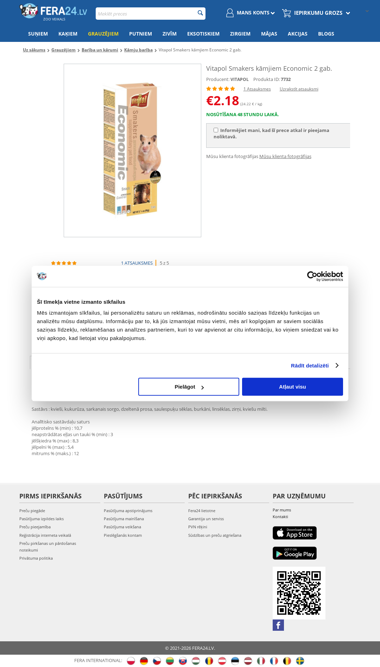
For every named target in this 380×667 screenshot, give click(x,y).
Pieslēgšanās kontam (123, 535)
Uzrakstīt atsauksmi (299, 89)
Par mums (282, 509)
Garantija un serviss (206, 518)
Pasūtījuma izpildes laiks (41, 518)
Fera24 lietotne (201, 510)
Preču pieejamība (35, 526)
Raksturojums (100, 361)
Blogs (326, 33)
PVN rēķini (197, 526)
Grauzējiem (103, 33)
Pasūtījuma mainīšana (124, 518)
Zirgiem (240, 33)
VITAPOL (239, 79)
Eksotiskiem (203, 33)
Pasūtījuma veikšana (122, 526)
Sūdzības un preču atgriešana (214, 535)
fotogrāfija (202, 361)
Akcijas (298, 33)
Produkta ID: (266, 79)
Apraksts (51, 361)
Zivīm (170, 33)
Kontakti (280, 516)
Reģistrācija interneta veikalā (45, 535)
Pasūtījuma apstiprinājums (128, 510)
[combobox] (150, 13)
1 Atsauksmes (257, 89)
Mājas (269, 33)
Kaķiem (67, 33)
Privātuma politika (36, 558)
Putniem (140, 33)
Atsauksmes (152, 361)
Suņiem (38, 33)
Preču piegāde (32, 510)
